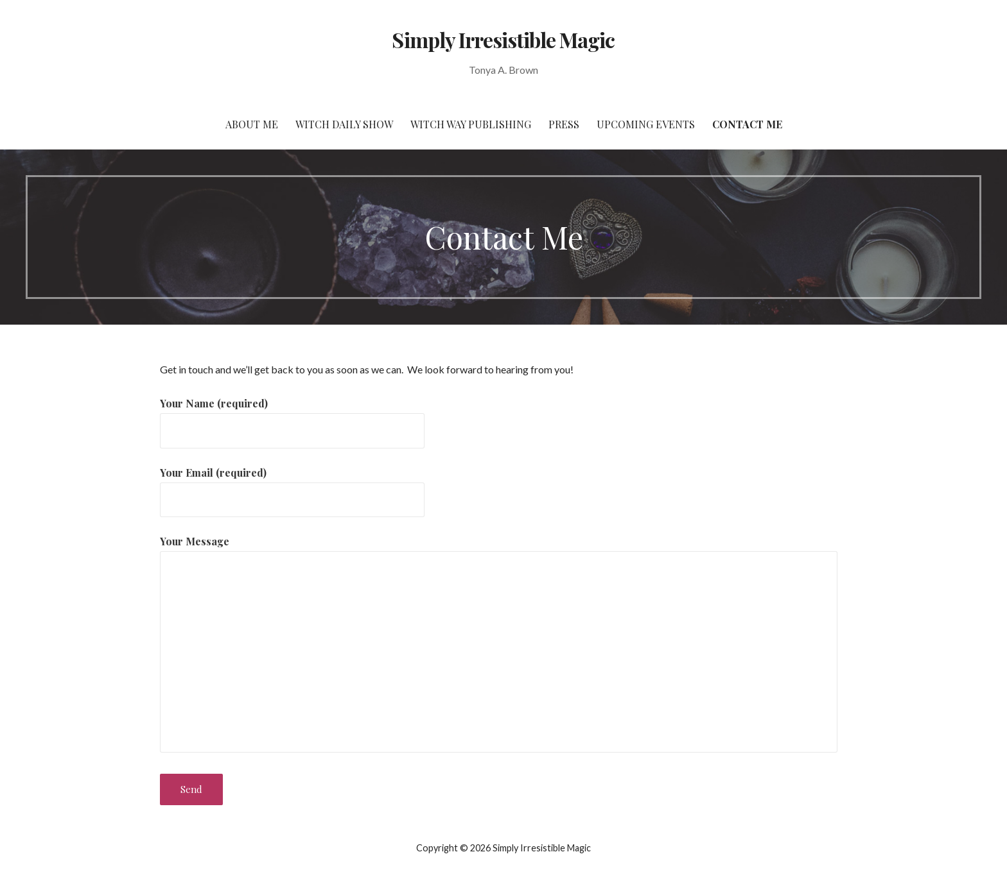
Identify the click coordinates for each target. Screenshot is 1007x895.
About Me (251, 124)
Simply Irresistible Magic (503, 39)
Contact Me (747, 124)
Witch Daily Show (344, 124)
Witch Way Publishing (470, 124)
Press (563, 124)
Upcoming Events (646, 124)
